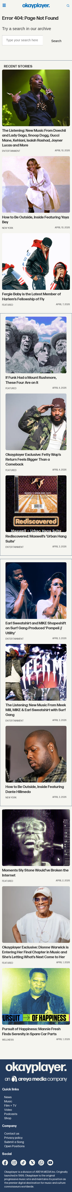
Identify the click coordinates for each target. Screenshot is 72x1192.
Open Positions (14, 1146)
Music (8, 1101)
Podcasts (10, 1114)
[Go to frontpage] (36, 6)
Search (56, 41)
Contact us (11, 1134)
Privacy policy (13, 1138)
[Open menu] (4, 6)
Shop (7, 1118)
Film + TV (10, 1106)
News (8, 1097)
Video (8, 1110)
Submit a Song (14, 1142)
